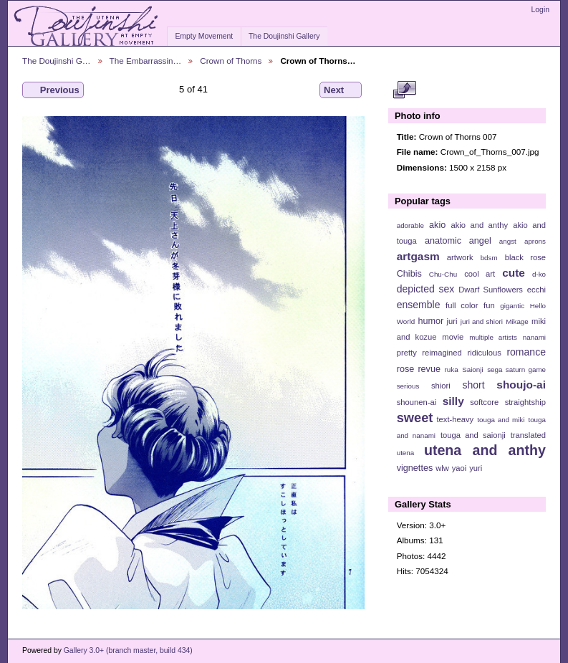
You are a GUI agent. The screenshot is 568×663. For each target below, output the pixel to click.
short (473, 385)
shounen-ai (417, 402)
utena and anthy (485, 450)
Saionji (472, 369)
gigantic (512, 306)
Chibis (409, 274)
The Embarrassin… (146, 60)
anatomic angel (458, 241)
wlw (442, 468)
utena (406, 453)
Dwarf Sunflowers (490, 289)
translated (528, 435)
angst (507, 241)
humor (430, 321)
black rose (525, 257)
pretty (407, 352)
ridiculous (484, 352)
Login (540, 10)
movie (452, 337)
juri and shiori (482, 321)
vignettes (415, 468)
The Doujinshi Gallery (284, 36)
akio (437, 225)
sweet (415, 417)
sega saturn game (516, 369)
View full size (404, 90)
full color (462, 305)
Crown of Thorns (230, 60)
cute (513, 273)
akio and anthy (479, 225)
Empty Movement (204, 36)
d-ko (539, 274)
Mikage (517, 321)
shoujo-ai (521, 384)
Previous (53, 90)
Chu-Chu (443, 274)
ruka (451, 369)
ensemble (419, 304)
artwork (460, 257)
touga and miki (500, 420)
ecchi (536, 289)
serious (408, 386)
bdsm (489, 258)
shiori (441, 385)
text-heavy (454, 419)
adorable (410, 225)
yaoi (459, 468)
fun (489, 305)
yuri (475, 468)
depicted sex (426, 289)
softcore (484, 402)
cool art (479, 274)
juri (452, 321)
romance (526, 352)
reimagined (442, 352)
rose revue (419, 369)
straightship (525, 402)
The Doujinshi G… (56, 60)
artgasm (418, 256)
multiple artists (493, 337)
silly (453, 401)
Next (340, 90)
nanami (534, 337)
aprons (535, 241)
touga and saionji (473, 435)
